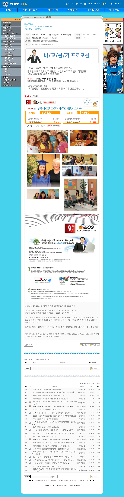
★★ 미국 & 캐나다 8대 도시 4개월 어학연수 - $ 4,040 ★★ (53, 406)
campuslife (81, 392)
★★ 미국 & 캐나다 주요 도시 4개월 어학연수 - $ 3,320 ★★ (53, 413)
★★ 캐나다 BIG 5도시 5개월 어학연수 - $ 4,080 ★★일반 (53, 430)
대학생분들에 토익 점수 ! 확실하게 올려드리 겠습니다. (51, 398)
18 (35, 480)
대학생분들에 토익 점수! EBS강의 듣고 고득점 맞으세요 (51, 446)
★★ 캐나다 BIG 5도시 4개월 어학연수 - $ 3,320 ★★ (51, 439)
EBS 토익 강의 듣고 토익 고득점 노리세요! (47, 466)
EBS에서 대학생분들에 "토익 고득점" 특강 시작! (49, 395)
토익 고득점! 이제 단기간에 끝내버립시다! (47, 389)
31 (64, 480)
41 (85, 480)
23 (46, 480)
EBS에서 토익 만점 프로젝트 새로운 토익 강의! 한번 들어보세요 (54, 416)
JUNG (82, 456)
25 (51, 480)
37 (77, 480)
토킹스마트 (82, 433)
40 (83, 480)
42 (87, 480)
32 (66, 480)
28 (57, 480)
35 (72, 480)
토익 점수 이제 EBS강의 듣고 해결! (44, 436)
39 (81, 480)
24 (48, 480)
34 (70, 480)
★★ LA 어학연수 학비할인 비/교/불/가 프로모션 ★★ (51, 463)
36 (74, 480)
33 (68, 480)
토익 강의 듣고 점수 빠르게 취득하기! (45, 419)
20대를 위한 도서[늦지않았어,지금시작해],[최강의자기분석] (53, 392)
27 (55, 480)
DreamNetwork (82, 470)
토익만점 (82, 389)
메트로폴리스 (81, 406)
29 (59, 480)
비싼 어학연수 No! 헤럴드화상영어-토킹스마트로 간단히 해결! (54, 433)
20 (40, 480)
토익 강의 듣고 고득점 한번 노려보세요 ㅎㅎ (48, 427)
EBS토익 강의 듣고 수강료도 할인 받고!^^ (47, 409)
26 (53, 480)
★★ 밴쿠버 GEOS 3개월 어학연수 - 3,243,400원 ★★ (51, 449)
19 (38, 480)
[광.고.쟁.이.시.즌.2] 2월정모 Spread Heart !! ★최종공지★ (52, 456)
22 (44, 480)
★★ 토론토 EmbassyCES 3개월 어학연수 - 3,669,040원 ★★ (53, 460)
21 (42, 480)
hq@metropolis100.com (49, 38)
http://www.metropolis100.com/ (42, 44)
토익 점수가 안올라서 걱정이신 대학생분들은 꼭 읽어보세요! (53, 442)
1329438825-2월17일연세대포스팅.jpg (45, 41)
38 (79, 480)
